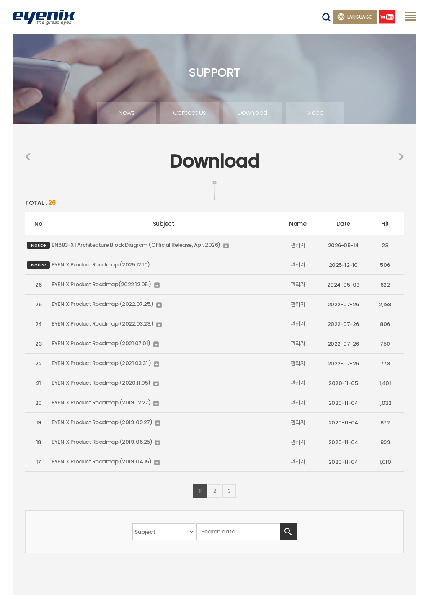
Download (252, 112)
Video (315, 112)
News (126, 112)
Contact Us (189, 112)
